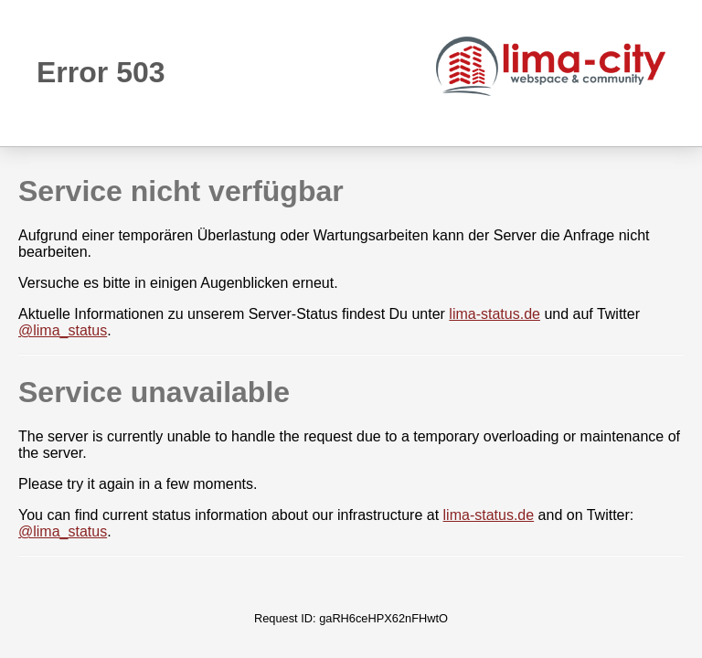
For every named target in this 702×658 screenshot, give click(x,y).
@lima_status (62, 330)
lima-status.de (494, 314)
